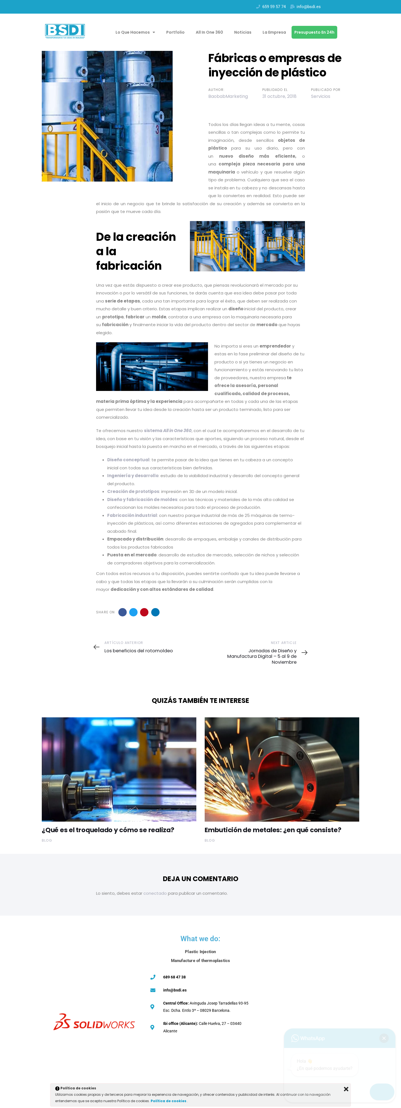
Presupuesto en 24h (314, 32)
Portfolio (175, 32)
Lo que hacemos (135, 32)
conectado (155, 893)
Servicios (320, 96)
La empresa (274, 32)
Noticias (242, 32)
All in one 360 (209, 32)
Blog (47, 840)
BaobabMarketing (228, 96)
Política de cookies (169, 1101)
